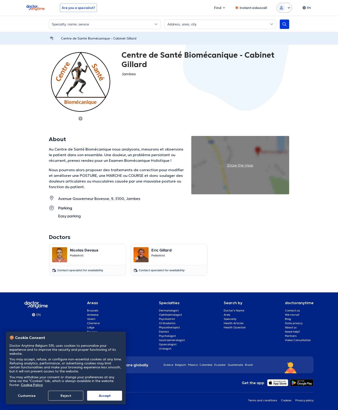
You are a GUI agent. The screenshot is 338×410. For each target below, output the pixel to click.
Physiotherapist (169, 327)
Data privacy (294, 323)
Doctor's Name (234, 310)
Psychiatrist (167, 319)
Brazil (249, 364)
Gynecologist (168, 344)
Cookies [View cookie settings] (286, 400)
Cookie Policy (32, 385)
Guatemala (235, 364)
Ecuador (220, 364)
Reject (66, 396)
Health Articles (234, 323)
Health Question (235, 327)
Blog (288, 319)
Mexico (193, 364)
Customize (27, 396)
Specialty (230, 319)
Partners (291, 336)
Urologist (165, 348)
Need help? (292, 331)
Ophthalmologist (170, 314)
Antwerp (92, 314)
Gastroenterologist (172, 340)
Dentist (164, 331)
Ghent (91, 319)
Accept (105, 396)
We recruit (292, 314)
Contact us (292, 310)
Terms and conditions (262, 400)
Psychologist (167, 336)
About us (291, 327)
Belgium (180, 364)
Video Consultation (298, 340)
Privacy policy (304, 400)
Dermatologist (169, 310)
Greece (168, 364)
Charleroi (93, 323)
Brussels (92, 310)
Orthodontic (167, 323)
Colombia (206, 364)
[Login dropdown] (284, 8)
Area (227, 314)
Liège (90, 327)
